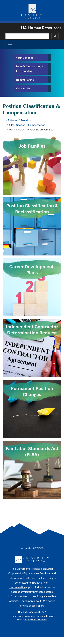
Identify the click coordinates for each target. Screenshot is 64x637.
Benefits (26, 120)
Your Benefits (24, 57)
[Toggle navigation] (10, 44)
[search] (27, 36)
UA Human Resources (41, 27)
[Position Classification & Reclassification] (32, 226)
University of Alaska (28, 568)
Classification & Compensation (27, 124)
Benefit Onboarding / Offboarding (29, 68)
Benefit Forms (25, 79)
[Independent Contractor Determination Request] (32, 348)
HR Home (11, 120)
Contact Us (23, 88)
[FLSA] (32, 470)
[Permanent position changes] (32, 409)
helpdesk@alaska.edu (35, 619)
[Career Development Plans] (32, 287)
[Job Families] (32, 165)
